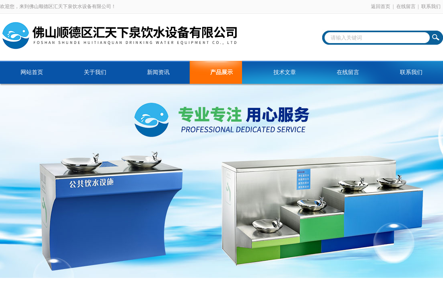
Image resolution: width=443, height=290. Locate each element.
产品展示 (221, 72)
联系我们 (431, 6)
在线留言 (406, 6)
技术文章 (284, 72)
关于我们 (95, 72)
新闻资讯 (158, 72)
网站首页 (32, 72)
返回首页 (380, 6)
